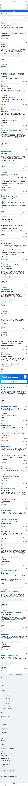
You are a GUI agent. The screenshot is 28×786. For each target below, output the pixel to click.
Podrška (2, 744)
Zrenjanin (2, 683)
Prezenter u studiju (6, 354)
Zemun (2, 682)
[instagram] (5, 770)
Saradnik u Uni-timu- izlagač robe (9, 655)
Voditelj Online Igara (6, 446)
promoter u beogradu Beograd (6, 695)
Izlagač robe (4, 313)
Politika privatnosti (4, 778)
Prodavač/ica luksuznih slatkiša (9, 406)
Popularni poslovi (4, 714)
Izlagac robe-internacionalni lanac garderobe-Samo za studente (10, 571)
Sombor (2, 685)
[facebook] (2, 770)
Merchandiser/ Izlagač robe (8, 387)
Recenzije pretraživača (5, 764)
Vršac (2, 687)
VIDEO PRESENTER (6, 510)
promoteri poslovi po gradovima (7, 748)
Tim (2, 736)
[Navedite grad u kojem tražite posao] (14, 8)
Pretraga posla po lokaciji (5, 716)
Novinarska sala (4, 740)
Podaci (2, 738)
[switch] (26, 18)
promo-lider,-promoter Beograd (6, 708)
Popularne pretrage (5, 677)
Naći (14, 11)
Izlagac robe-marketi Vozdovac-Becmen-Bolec (12, 547)
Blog (2, 762)
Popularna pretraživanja (5, 760)
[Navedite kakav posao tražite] (14, 4)
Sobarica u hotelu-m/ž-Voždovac (9, 174)
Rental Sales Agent (6, 531)
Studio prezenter (5, 242)
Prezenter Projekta (6, 468)
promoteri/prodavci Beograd (6, 705)
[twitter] (8, 770)
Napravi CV (14, 381)
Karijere (2, 742)
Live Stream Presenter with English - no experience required (11, 265)
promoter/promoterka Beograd (6, 701)
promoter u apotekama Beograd (7, 700)
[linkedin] (10, 770)
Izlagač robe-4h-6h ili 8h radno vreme (11, 612)
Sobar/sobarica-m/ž (6, 151)
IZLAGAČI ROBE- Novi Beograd (9, 197)
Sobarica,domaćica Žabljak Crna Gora (11, 109)
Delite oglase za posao (5, 753)
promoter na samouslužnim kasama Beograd (9, 710)
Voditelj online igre (6, 425)
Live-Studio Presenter (6, 289)
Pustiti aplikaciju (23, 1)
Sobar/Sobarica (5, 86)
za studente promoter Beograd (6, 698)
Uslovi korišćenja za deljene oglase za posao (10, 776)
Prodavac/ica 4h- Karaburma (8, 488)
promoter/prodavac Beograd (6, 703)
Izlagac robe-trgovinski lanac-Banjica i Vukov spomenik (11, 633)
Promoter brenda (5, 44)
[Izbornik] (1, 1)
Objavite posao (4, 755)
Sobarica (3, 66)
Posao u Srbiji (3, 746)
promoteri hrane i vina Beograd (6, 706)
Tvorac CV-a (3, 766)
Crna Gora (3, 690)
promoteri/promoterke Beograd (6, 696)
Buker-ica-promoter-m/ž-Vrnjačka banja (11, 24)
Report (25, 39)
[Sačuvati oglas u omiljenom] (26, 22)
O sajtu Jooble (4, 735)
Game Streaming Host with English (10, 591)
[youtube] (13, 770)
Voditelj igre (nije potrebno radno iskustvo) (12, 218)
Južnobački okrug (4, 688)
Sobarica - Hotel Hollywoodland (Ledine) (11, 130)
